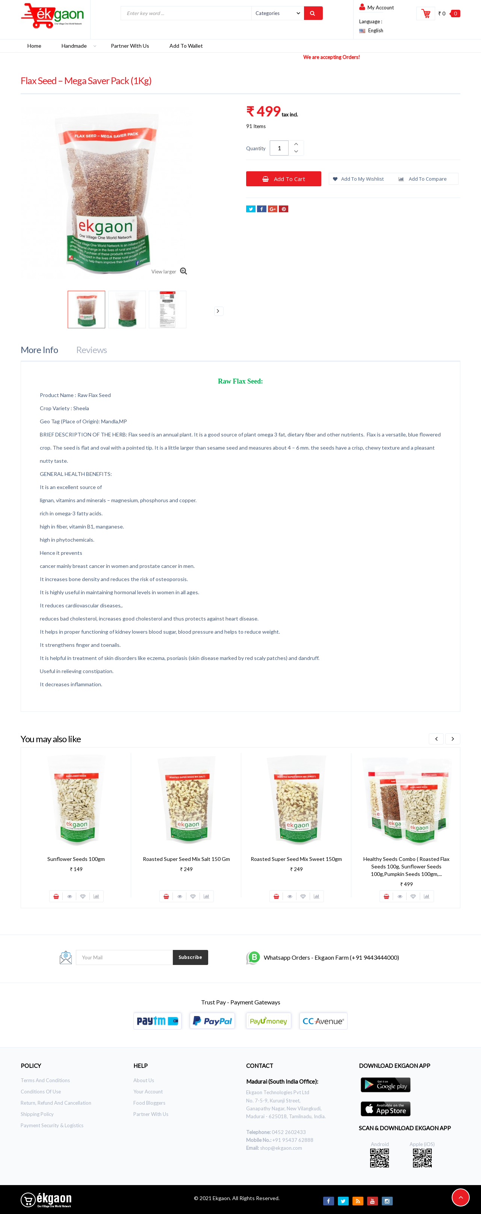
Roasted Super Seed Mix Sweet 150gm (296, 859)
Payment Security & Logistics (52, 1125)
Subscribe (190, 957)
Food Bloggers (149, 1103)
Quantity (256, 148)
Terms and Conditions (45, 1080)
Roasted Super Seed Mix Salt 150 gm (186, 859)
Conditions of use (41, 1092)
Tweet (251, 209)
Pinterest (283, 209)
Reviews (91, 349)
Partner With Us (150, 1114)
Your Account (148, 1092)
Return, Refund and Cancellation (56, 1103)
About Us (143, 1080)
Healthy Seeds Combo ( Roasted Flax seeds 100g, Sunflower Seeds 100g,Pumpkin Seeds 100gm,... (406, 866)
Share (261, 209)
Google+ (272, 209)
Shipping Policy (37, 1114)
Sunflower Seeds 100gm (76, 859)
